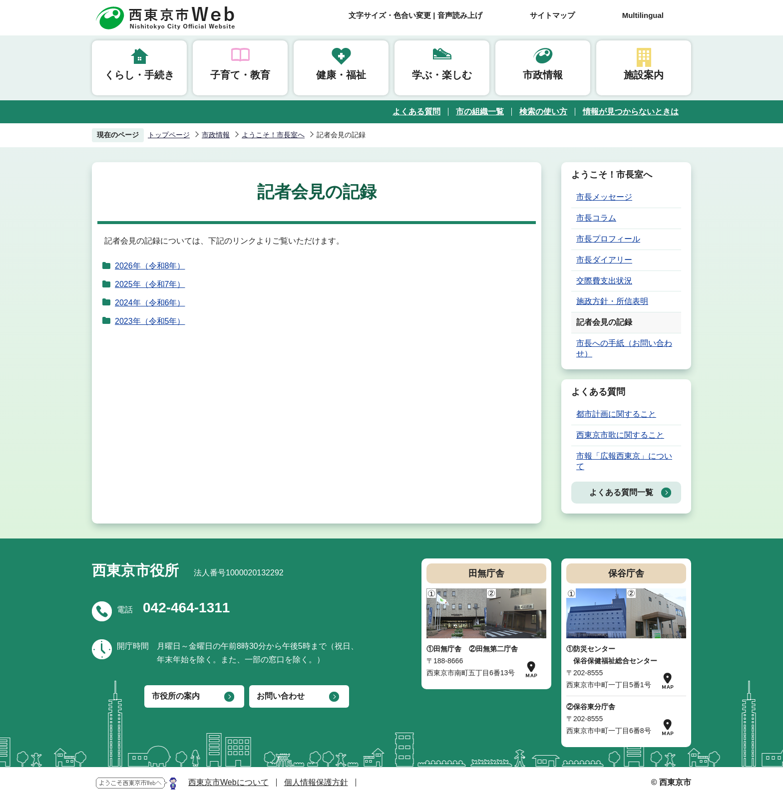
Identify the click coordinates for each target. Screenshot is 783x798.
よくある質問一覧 (621, 492)
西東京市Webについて (228, 782)
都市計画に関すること (616, 414)
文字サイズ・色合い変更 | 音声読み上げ (415, 15)
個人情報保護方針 (316, 782)
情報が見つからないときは (631, 111)
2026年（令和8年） (150, 266)
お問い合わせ (281, 696)
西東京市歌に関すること (620, 435)
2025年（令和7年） (150, 284)
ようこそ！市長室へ (273, 135)
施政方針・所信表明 (612, 301)
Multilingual (643, 15)
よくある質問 (416, 111)
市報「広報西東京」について (624, 461)
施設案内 (644, 74)
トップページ (169, 135)
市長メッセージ (604, 197)
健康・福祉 (341, 74)
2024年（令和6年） (150, 302)
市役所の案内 (176, 696)
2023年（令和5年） (150, 321)
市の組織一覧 (480, 111)
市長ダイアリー (604, 260)
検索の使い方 (543, 111)
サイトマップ (552, 15)
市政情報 (543, 74)
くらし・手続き (139, 74)
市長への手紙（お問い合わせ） (624, 348)
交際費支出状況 (604, 280)
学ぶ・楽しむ (442, 74)
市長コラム (596, 218)
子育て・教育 (240, 74)
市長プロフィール (608, 239)
